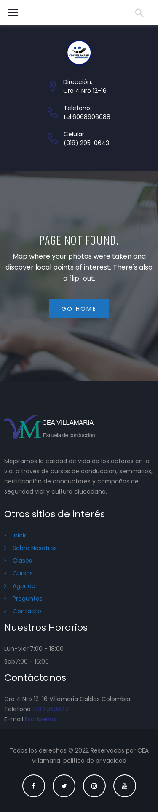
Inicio (20, 535)
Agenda (24, 586)
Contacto (27, 611)
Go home (79, 309)
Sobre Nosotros (35, 548)
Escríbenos (40, 719)
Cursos (23, 573)
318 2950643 (50, 709)
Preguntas (28, 598)
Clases (22, 560)
